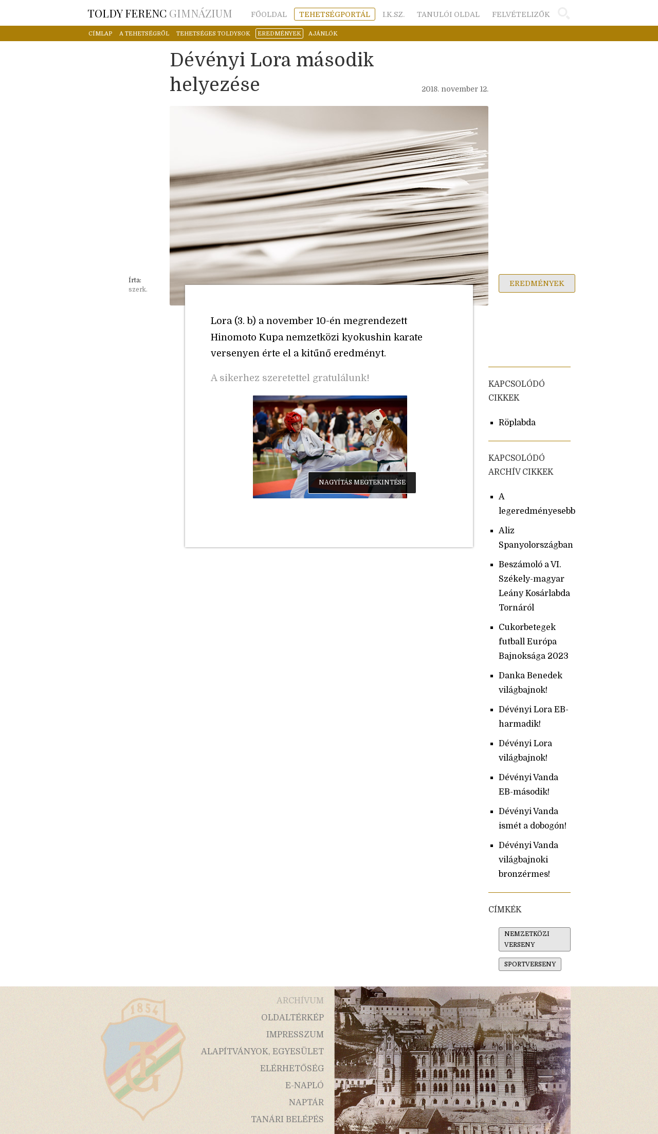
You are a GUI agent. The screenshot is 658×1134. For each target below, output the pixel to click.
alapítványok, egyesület (262, 1051)
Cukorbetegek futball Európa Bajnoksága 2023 (534, 642)
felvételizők (521, 14)
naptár (306, 1102)
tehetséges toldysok (213, 33)
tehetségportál (334, 14)
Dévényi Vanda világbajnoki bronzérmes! (528, 860)
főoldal (269, 14)
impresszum (295, 1034)
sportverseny (530, 964)
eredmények (279, 33)
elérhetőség (292, 1068)
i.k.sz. (393, 14)
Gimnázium (159, 13)
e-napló (304, 1085)
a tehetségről (144, 33)
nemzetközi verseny (527, 939)
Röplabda (517, 422)
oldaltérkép (292, 1017)
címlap (100, 33)
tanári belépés (287, 1119)
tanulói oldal (448, 14)
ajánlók (323, 33)
